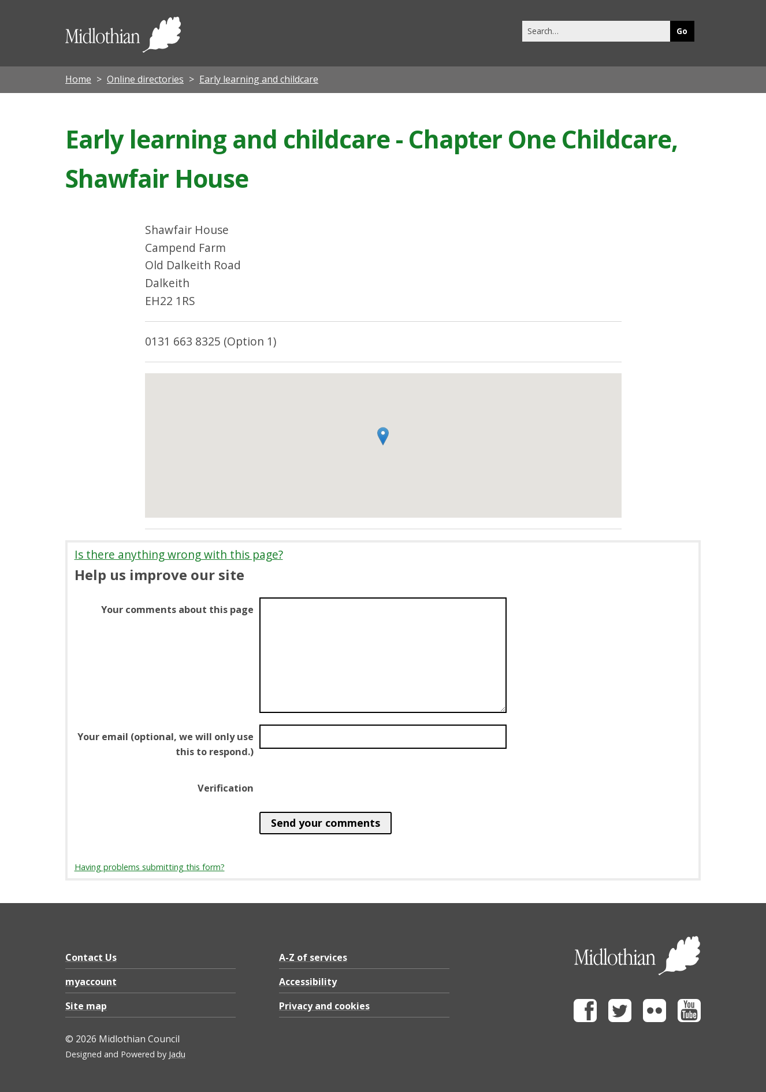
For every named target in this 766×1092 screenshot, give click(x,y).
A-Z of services (313, 957)
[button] (383, 436)
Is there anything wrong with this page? (179, 554)
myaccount (91, 981)
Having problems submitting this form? (150, 866)
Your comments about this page (177, 609)
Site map (86, 1006)
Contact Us (91, 957)
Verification (226, 788)
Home (78, 79)
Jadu (177, 1054)
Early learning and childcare (258, 79)
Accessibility (308, 981)
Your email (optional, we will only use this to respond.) (165, 744)
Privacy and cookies (324, 1006)
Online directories (145, 79)
